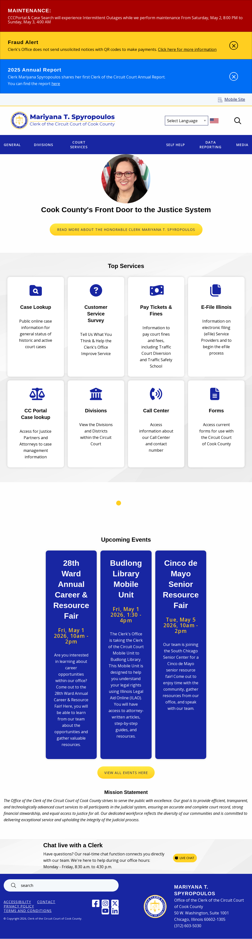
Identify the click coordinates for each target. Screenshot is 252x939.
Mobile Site (234, 99)
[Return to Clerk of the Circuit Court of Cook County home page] (63, 120)
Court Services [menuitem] (79, 144)
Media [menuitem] (242, 144)
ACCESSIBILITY (17, 902)
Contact (46, 902)
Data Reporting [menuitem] (210, 144)
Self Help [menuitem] (175, 144)
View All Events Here (126, 772)
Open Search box (237, 120)
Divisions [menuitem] (43, 144)
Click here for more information (187, 49)
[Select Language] (186, 120)
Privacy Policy (19, 906)
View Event (71, 655)
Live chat (187, 858)
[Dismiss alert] (233, 45)
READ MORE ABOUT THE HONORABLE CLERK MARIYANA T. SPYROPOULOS (126, 229)
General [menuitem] (12, 144)
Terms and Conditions (28, 911)
